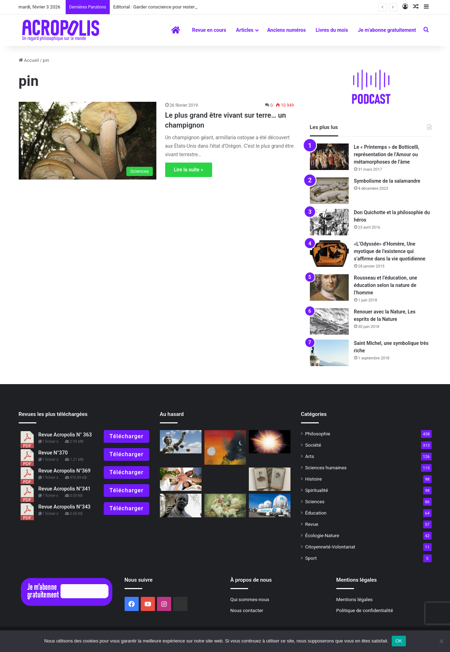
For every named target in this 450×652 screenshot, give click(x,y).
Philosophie (317, 433)
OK (398, 641)
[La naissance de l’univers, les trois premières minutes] (269, 442)
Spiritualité (316, 490)
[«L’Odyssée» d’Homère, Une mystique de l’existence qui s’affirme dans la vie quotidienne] (329, 253)
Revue (311, 524)
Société (313, 445)
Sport (311, 558)
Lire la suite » (188, 169)
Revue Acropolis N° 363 (65, 435)
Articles (244, 30)
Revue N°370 (53, 453)
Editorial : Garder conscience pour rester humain (162, 7)
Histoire (313, 479)
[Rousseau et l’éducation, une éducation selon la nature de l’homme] (329, 287)
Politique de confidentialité (364, 610)
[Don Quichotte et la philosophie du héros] (329, 222)
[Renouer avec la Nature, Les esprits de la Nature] (329, 321)
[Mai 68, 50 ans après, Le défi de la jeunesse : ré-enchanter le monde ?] (181, 479)
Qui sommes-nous (249, 599)
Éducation (316, 513)
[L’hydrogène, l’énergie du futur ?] (269, 505)
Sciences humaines (326, 467)
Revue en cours (209, 30)
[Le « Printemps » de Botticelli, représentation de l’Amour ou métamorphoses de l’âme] (329, 156)
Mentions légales (354, 599)
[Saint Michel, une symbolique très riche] (329, 353)
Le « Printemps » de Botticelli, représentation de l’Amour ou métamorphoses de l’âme (387, 154)
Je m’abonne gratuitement (387, 30)
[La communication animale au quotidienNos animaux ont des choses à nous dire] (225, 505)
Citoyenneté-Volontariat (330, 547)
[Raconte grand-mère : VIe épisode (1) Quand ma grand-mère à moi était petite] (269, 479)
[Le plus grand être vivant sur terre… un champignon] (87, 141)
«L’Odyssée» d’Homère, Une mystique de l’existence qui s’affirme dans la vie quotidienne (390, 251)
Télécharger (126, 436)
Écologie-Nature (322, 535)
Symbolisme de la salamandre (387, 181)
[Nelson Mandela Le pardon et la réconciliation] (181, 505)
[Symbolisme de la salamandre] (329, 190)
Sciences (315, 501)
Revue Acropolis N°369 (64, 471)
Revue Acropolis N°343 (64, 507)
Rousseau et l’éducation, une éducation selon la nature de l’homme (385, 285)
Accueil (29, 60)
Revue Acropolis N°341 (64, 489)
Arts (309, 456)
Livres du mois (332, 30)
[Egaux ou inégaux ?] (181, 442)
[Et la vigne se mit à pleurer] (225, 447)
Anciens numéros (286, 30)
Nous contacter (246, 610)
